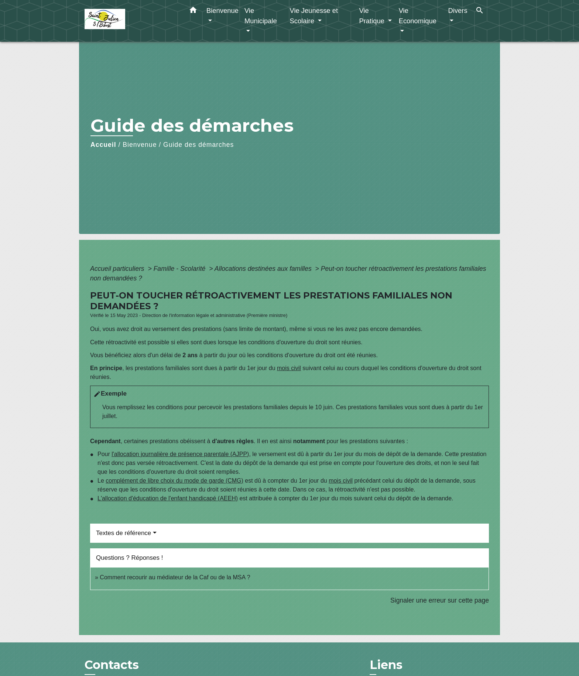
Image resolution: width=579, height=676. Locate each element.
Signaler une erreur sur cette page (439, 600)
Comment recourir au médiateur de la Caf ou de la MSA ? (175, 577)
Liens (386, 665)
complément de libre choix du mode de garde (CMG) (174, 480)
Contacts (112, 665)
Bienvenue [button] (222, 10)
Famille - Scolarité (181, 268)
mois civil (289, 368)
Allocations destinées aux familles (264, 268)
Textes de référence (123, 533)
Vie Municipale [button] (260, 16)
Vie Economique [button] (417, 16)
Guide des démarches (198, 144)
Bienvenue (140, 144)
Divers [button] (457, 10)
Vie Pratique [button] (372, 16)
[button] (193, 11)
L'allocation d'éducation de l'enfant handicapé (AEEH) (167, 498)
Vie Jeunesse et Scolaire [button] (314, 16)
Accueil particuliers (118, 268)
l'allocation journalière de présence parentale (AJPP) (180, 454)
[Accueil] (131, 21)
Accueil (103, 144)
